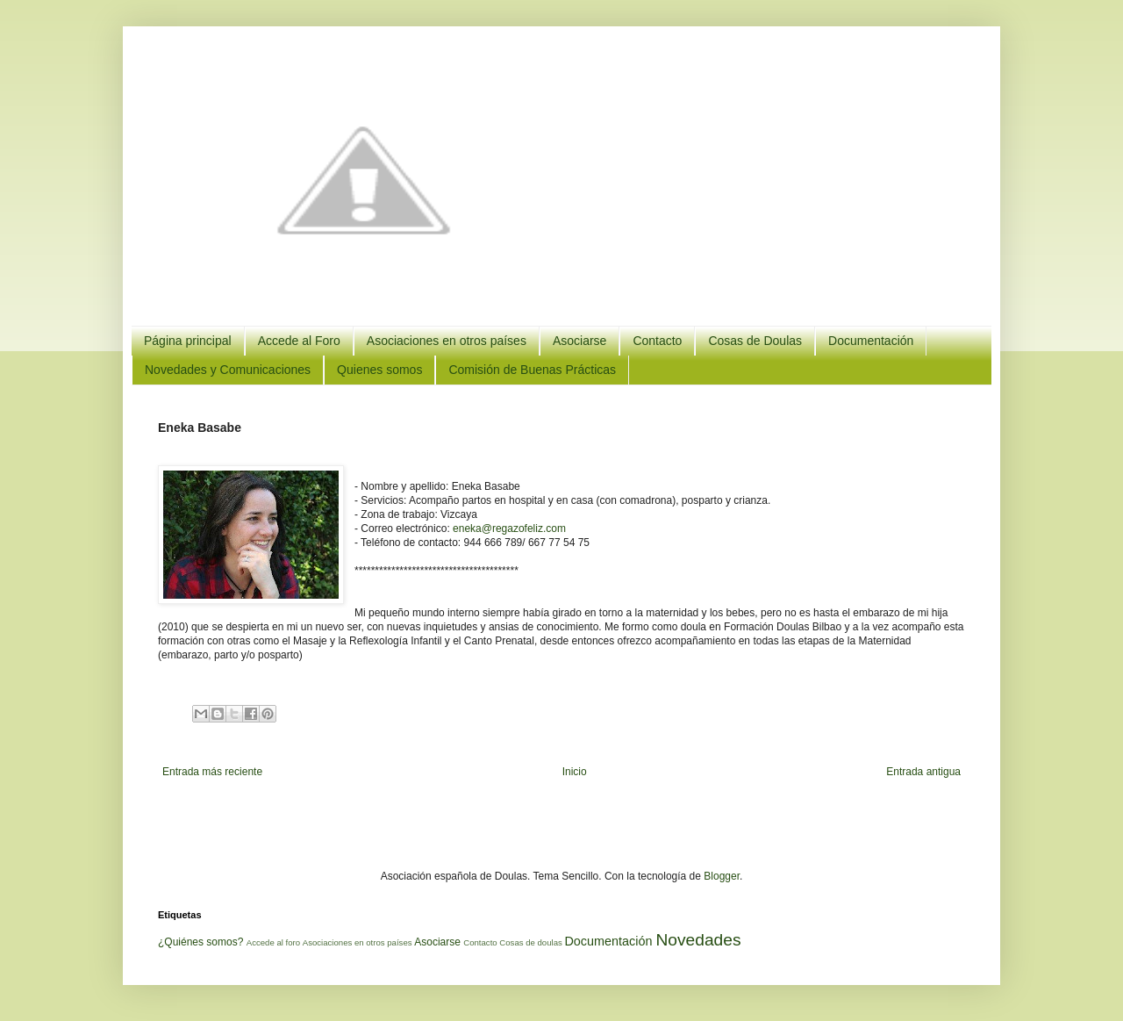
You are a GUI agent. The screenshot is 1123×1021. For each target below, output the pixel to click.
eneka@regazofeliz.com (509, 528)
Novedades (697, 940)
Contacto (657, 341)
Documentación (870, 341)
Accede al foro (273, 942)
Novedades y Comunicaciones (228, 370)
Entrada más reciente (212, 772)
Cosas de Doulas (755, 341)
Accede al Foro (299, 341)
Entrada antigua (923, 772)
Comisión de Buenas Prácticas (532, 370)
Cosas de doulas (530, 942)
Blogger (722, 876)
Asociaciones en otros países (446, 341)
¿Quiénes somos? (200, 942)
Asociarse (579, 341)
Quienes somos (379, 370)
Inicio (574, 772)
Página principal (188, 341)
